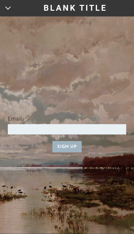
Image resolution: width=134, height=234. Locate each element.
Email (15, 119)
